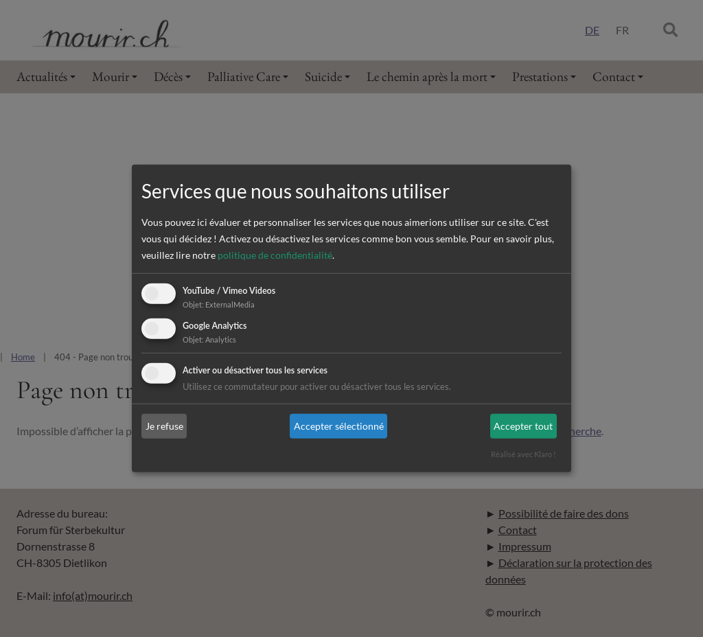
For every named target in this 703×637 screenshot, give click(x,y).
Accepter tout (523, 426)
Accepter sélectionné (339, 426)
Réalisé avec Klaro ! (523, 454)
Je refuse (164, 426)
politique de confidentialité (275, 255)
